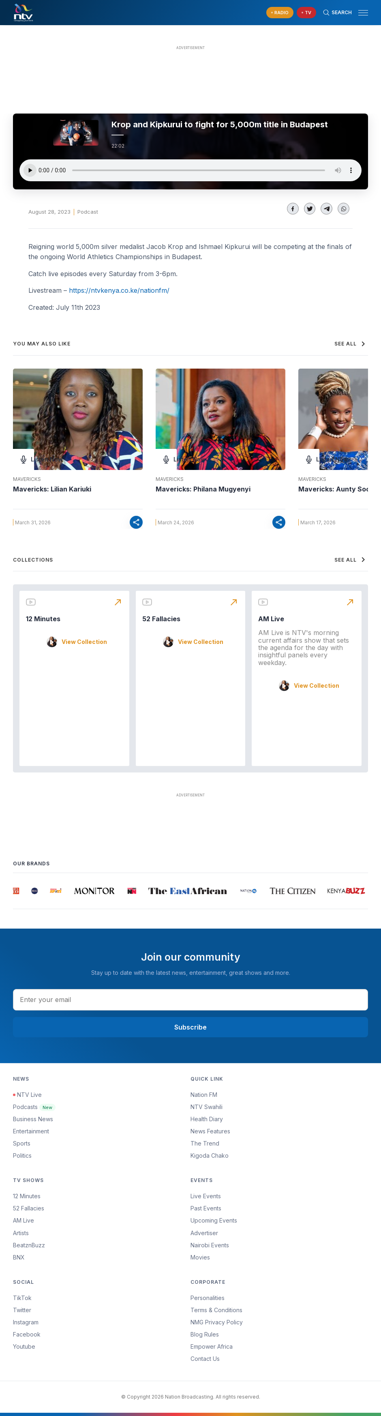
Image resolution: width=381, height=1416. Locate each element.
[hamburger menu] (363, 12)
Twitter (22, 1310)
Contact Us (205, 1358)
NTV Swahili (206, 1106)
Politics (22, 1155)
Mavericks (27, 479)
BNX (19, 1257)
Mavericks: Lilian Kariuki (52, 489)
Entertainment (31, 1131)
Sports (21, 1143)
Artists (21, 1232)
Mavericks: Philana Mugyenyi (203, 489)
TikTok (22, 1297)
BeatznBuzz (29, 1245)
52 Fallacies (161, 619)
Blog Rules (204, 1334)
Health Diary (206, 1119)
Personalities (207, 1297)
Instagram (26, 1322)
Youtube (24, 1346)
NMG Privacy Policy (216, 1322)
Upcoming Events (213, 1220)
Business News (33, 1119)
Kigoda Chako (209, 1155)
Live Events (205, 1196)
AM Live (271, 619)
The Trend (204, 1143)
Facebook (27, 1334)
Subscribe (190, 1027)
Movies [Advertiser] (200, 1257)
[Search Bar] (337, 12)
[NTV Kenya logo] (23, 12)
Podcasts (34, 1106)
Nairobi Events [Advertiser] (209, 1245)
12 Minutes (43, 619)
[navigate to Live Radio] (279, 13)
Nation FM (203, 1094)
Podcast (87, 211)
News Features (210, 1131)
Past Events (205, 1208)
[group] (17, 891)
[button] (360, 12)
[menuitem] (279, 1245)
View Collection (84, 642)
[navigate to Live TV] (306, 13)
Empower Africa (211, 1346)
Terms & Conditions (216, 1310)
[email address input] (190, 999)
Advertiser (204, 1232)
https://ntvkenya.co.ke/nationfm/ (119, 290)
